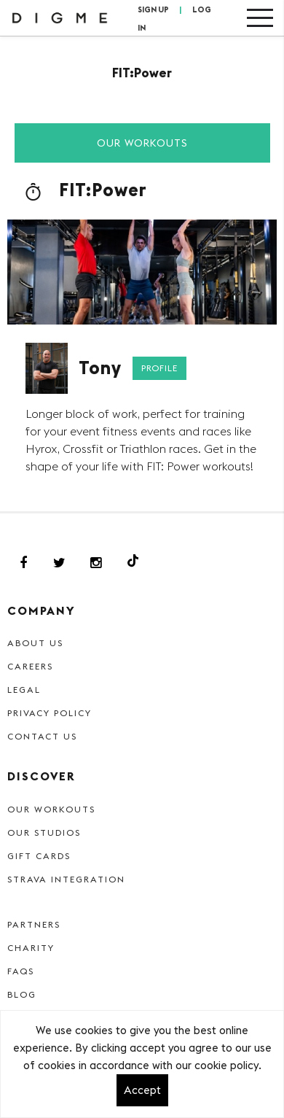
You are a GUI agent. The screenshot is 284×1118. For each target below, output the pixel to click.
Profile (159, 367)
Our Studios (44, 832)
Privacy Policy (49, 712)
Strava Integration (66, 879)
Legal (24, 689)
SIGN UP (153, 9)
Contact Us (42, 736)
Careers (30, 666)
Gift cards (39, 855)
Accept (142, 1090)
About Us (35, 642)
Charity (31, 947)
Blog (21, 994)
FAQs (20, 971)
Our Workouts (142, 143)
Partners (33, 924)
